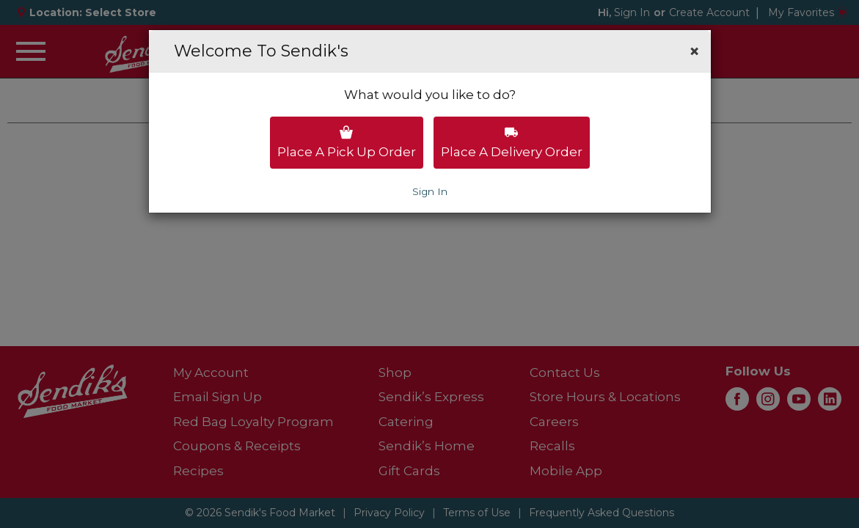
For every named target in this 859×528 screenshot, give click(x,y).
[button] (694, 51)
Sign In (429, 191)
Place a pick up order (346, 142)
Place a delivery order (511, 142)
